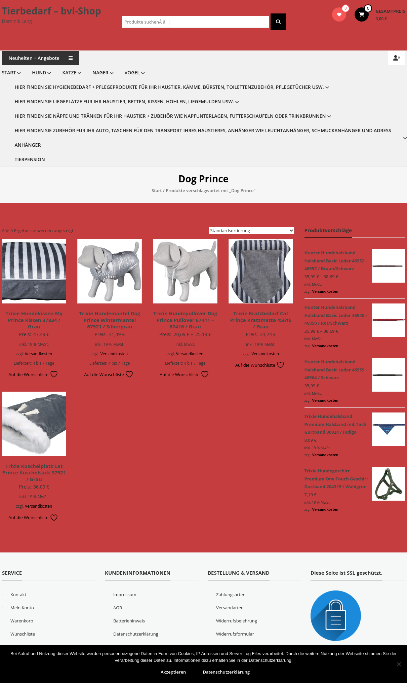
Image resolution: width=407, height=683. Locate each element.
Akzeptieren (173, 672)
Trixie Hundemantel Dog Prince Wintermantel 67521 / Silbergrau (109, 320)
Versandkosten (38, 353)
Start (9, 72)
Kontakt (18, 594)
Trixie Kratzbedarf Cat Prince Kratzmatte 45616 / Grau (260, 320)
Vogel (132, 72)
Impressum (124, 594)
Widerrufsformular (235, 634)
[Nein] (398, 664)
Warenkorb (21, 621)
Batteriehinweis (129, 621)
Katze (69, 72)
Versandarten (230, 608)
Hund (39, 72)
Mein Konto (22, 608)
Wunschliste (22, 634)
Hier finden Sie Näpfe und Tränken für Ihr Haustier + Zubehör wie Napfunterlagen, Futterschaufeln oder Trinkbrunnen (170, 116)
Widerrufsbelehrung (236, 621)
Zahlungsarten (231, 594)
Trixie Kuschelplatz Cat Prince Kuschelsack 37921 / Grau (34, 472)
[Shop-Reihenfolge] (251, 230)
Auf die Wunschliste (33, 374)
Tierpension (30, 159)
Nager (100, 72)
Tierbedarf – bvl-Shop (51, 10)
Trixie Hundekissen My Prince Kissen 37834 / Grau (34, 320)
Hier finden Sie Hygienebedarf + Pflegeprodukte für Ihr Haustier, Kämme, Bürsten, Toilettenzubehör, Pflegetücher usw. (169, 87)
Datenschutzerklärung (135, 634)
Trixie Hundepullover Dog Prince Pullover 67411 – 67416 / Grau (185, 320)
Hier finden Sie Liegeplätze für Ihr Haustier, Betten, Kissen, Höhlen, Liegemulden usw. (124, 101)
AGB (117, 608)
